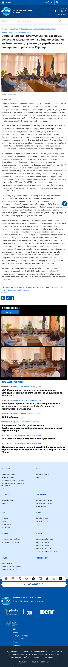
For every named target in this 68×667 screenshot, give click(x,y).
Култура (4, 518)
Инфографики (41, 558)
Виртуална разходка (21, 636)
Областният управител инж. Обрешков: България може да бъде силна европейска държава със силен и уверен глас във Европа (33, 450)
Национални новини (8, 474)
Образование (6, 524)
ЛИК (3, 513)
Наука (3, 521)
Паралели (38, 477)
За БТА (15, 633)
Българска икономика (43, 503)
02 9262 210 (35, 584)
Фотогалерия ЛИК (42, 545)
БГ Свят (4, 534)
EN (52, 2)
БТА (14, 629)
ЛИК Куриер (5, 527)
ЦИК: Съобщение (10, 417)
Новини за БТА (18, 639)
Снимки (38, 534)
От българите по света (10, 539)
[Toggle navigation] (6, 2)
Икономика (40, 495)
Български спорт (41, 521)
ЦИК (3, 488)
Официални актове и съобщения (27, 387)
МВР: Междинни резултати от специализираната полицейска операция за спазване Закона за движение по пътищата (31, 393)
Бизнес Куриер (40, 506)
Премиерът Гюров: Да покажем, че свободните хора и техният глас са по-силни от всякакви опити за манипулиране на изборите (30, 406)
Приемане (22, 662)
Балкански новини (8, 500)
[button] (47, 2)
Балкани (5, 495)
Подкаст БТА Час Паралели (11, 566)
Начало (4, 29)
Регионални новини (8, 477)
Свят (37, 469)
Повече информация (41, 662)
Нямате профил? (61, 14)
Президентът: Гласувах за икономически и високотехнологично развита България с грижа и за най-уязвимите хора (32, 428)
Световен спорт (41, 518)
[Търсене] (59, 21)
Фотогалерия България (44, 539)
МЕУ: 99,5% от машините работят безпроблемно (28, 438)
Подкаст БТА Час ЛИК (9, 569)
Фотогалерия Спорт (43, 548)
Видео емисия (6, 563)
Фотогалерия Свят (42, 542)
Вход (63, 11)
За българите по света (10, 542)
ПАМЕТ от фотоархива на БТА (47, 552)
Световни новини (42, 474)
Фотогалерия (10, 312)
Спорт (38, 513)
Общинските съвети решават (13, 480)
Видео (4, 558)
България (14, 29)
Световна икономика (43, 500)
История (16, 645)
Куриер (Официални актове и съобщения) (38, 29)
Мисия (15, 642)
